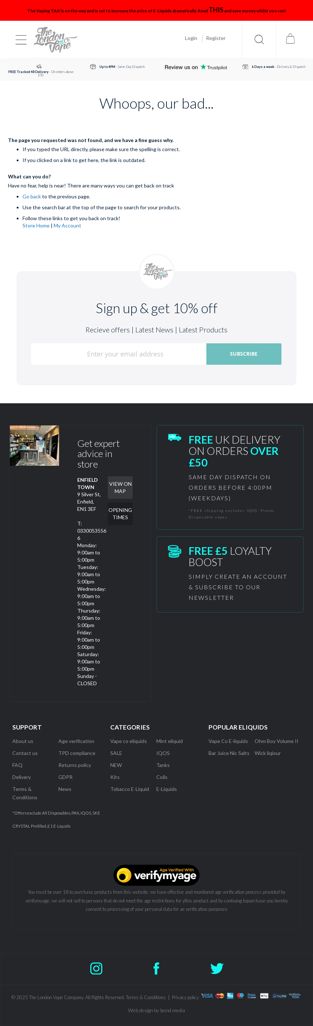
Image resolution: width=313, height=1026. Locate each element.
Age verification (76, 741)
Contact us (25, 753)
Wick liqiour (268, 753)
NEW (116, 765)
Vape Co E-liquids (228, 741)
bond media (172, 1010)
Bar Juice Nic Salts (229, 753)
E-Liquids (166, 789)
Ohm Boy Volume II (276, 741)
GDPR (65, 777)
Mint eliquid (169, 741)
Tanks (163, 765)
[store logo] (55, 39)
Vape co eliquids (128, 741)
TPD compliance (76, 753)
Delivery (21, 777)
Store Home (36, 225)
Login (191, 38)
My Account (67, 225)
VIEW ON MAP (120, 487)
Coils (162, 777)
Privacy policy (185, 997)
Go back (31, 196)
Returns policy (74, 765)
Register (216, 38)
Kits (115, 777)
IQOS (163, 753)
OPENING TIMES (120, 513)
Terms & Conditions (146, 997)
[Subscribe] (243, 354)
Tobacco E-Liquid (130, 789)
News (64, 789)
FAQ (17, 765)
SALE (116, 753)
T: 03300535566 (91, 530)
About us (22, 741)
